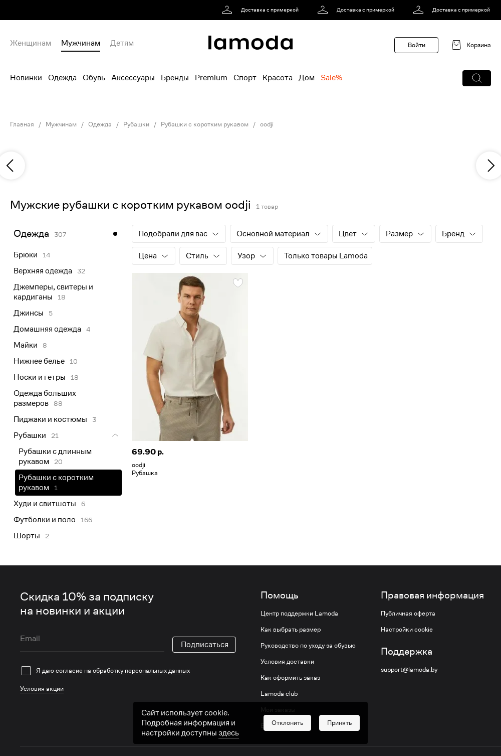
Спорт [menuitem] (245, 78)
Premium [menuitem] (211, 78)
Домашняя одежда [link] (47, 329)
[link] (262, 10)
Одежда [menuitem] (62, 78)
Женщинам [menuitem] (30, 43)
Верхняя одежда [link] (43, 271)
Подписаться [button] (204, 645)
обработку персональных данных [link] (141, 670)
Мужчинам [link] (61, 124)
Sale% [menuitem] (331, 78)
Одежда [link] (100, 124)
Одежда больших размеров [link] (45, 398)
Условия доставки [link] (287, 662)
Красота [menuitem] (278, 78)
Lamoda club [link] (279, 694)
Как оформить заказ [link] (290, 678)
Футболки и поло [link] (45, 520)
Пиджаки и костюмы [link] (50, 419)
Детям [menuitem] (122, 43)
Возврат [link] (273, 726)
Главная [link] (22, 124)
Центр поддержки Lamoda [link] (299, 614)
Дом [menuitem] (307, 78)
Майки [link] (26, 345)
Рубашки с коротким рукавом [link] (204, 124)
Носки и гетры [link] (40, 377)
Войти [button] (416, 45)
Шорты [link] (27, 536)
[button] (476, 78)
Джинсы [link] (29, 313)
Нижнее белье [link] (39, 361)
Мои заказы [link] (278, 710)
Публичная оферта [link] (408, 614)
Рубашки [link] (136, 124)
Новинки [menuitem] (26, 78)
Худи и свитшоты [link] (45, 504)
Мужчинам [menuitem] (80, 43)
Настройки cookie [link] (407, 630)
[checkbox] (128, 671)
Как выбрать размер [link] (291, 630)
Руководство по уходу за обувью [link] (308, 646)
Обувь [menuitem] (94, 78)
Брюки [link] (26, 255)
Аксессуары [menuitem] (133, 78)
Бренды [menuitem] (175, 78)
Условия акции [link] (42, 688)
